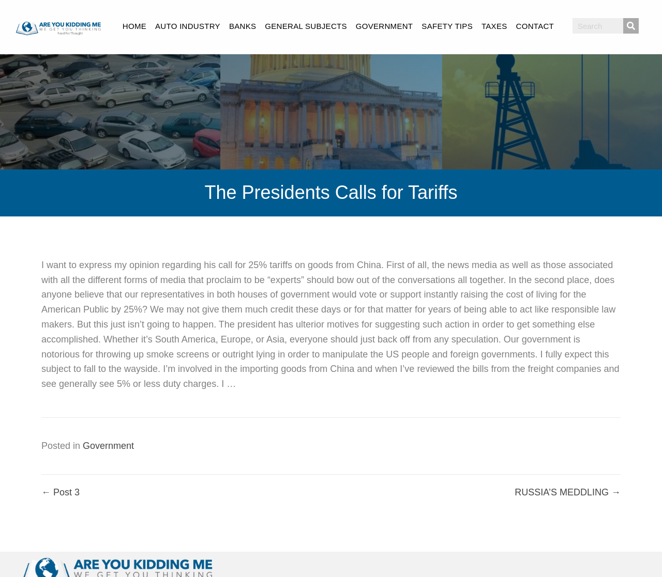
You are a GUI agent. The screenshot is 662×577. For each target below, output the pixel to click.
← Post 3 (60, 492)
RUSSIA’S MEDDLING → (568, 492)
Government (108, 446)
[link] (134, 25)
